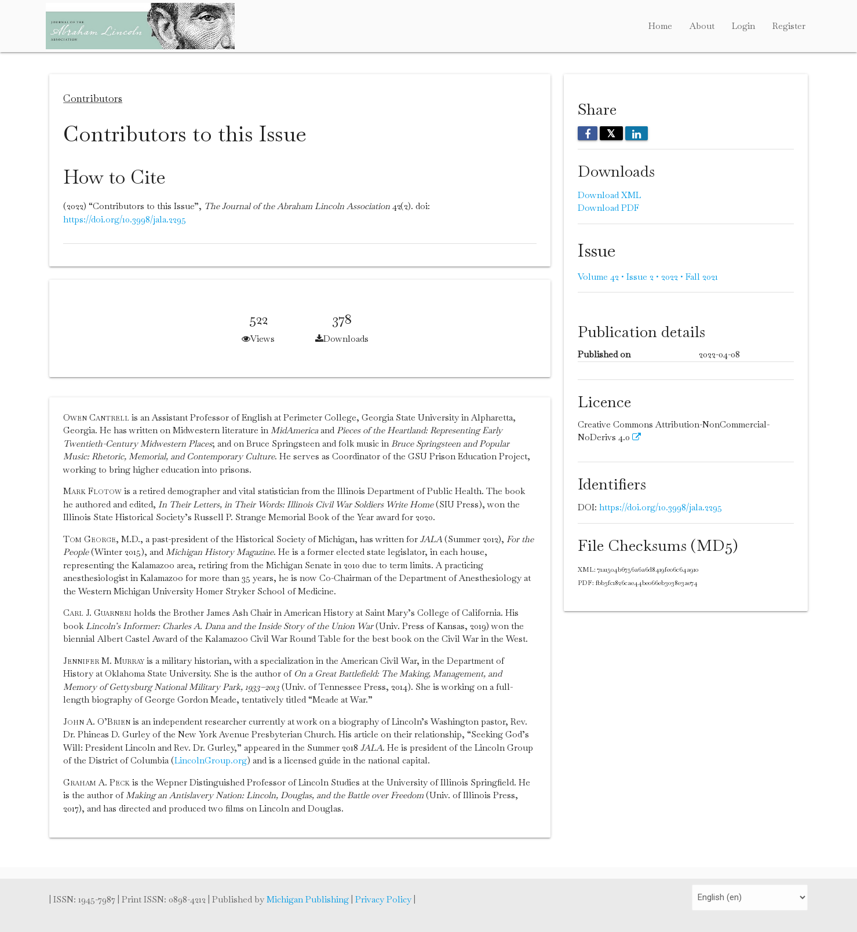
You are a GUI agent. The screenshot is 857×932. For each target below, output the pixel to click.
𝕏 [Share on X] (611, 133)
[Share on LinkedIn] (636, 133)
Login (743, 25)
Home (660, 25)
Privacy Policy (384, 899)
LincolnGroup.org (210, 760)
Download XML (609, 194)
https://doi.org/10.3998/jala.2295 (124, 219)
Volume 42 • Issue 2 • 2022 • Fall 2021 (648, 276)
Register (788, 25)
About (702, 25)
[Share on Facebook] (588, 133)
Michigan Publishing (309, 899)
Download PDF (608, 207)
